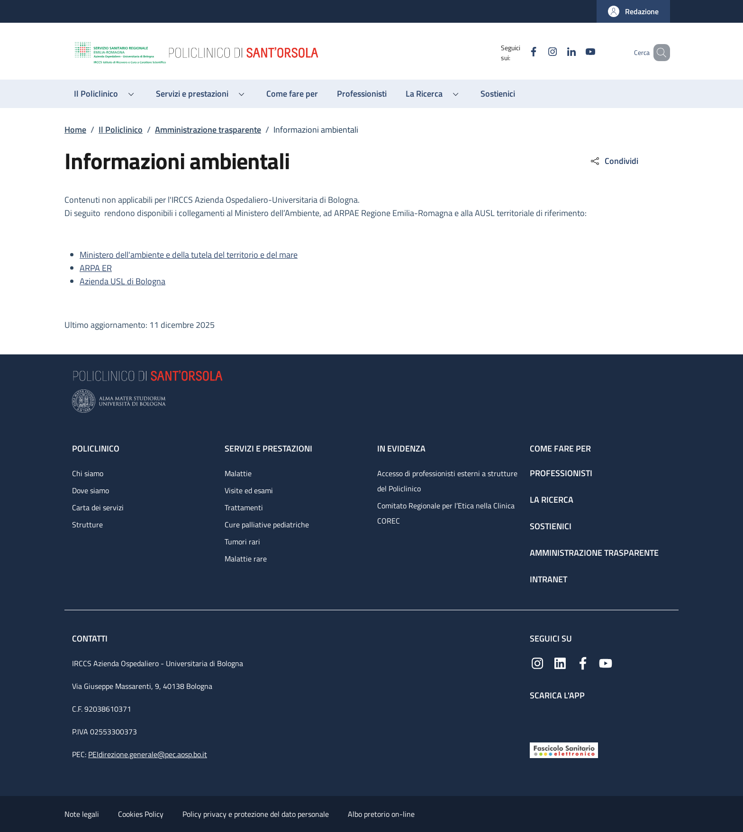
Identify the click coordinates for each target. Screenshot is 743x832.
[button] (633, 11)
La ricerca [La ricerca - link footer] (551, 499)
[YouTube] (576, 52)
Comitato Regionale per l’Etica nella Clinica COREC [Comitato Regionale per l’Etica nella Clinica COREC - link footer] (446, 513)
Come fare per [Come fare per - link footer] (560, 448)
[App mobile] (537, 719)
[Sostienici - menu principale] (498, 94)
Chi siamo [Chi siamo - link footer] (87, 473)
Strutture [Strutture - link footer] (87, 524)
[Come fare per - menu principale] (292, 94)
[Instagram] (538, 52)
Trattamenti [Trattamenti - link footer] (244, 507)
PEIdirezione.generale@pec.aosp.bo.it (147, 754)
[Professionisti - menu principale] (361, 94)
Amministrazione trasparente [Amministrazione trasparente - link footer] (594, 552)
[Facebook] (519, 52)
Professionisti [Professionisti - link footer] (561, 473)
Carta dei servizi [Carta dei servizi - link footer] (98, 507)
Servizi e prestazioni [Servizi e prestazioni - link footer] (268, 448)
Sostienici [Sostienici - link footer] (550, 526)
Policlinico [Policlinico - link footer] (95, 448)
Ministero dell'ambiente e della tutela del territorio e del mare (189, 254)
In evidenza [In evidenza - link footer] (401, 448)
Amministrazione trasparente (208, 129)
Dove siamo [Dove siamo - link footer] (90, 490)
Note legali (81, 814)
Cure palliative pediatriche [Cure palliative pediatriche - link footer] (267, 524)
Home (75, 129)
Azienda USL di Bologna (122, 281)
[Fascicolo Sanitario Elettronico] (564, 749)
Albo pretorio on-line (381, 814)
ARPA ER (96, 268)
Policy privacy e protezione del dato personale (255, 814)
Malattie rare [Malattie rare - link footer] (246, 558)
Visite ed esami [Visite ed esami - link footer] (249, 490)
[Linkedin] (557, 52)
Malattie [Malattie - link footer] (238, 473)
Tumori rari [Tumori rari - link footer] (242, 541)
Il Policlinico (121, 129)
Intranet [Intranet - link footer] (548, 579)
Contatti (90, 638)
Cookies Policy (140, 814)
